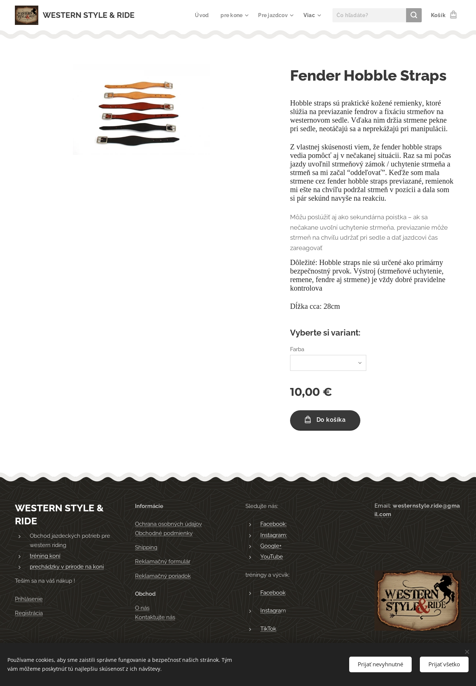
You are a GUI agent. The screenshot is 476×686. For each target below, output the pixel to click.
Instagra (270, 610)
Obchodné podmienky (164, 533)
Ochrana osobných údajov (168, 524)
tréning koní (45, 556)
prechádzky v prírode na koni (67, 566)
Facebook (273, 592)
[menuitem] (200, 15)
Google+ (271, 546)
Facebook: (273, 524)
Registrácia (29, 613)
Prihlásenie (29, 599)
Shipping (146, 547)
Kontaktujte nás (155, 617)
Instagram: (273, 535)
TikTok (268, 628)
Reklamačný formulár (162, 561)
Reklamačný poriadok (163, 576)
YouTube (271, 556)
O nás (142, 608)
